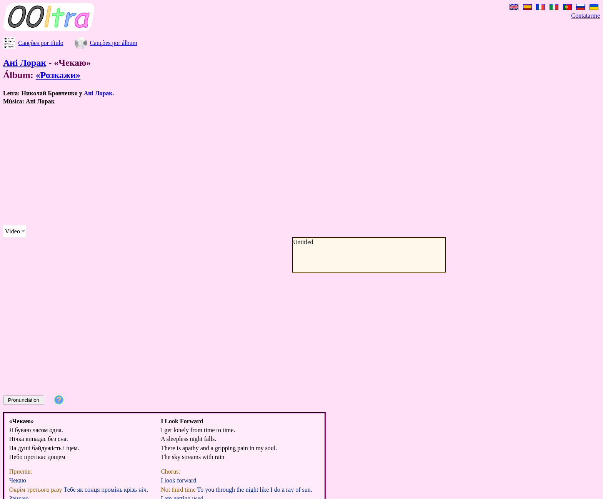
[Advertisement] (234, 165)
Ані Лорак (24, 63)
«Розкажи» (58, 75)
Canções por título (40, 43)
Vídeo (12, 231)
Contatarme (585, 15)
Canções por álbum (113, 43)
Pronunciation (24, 400)
